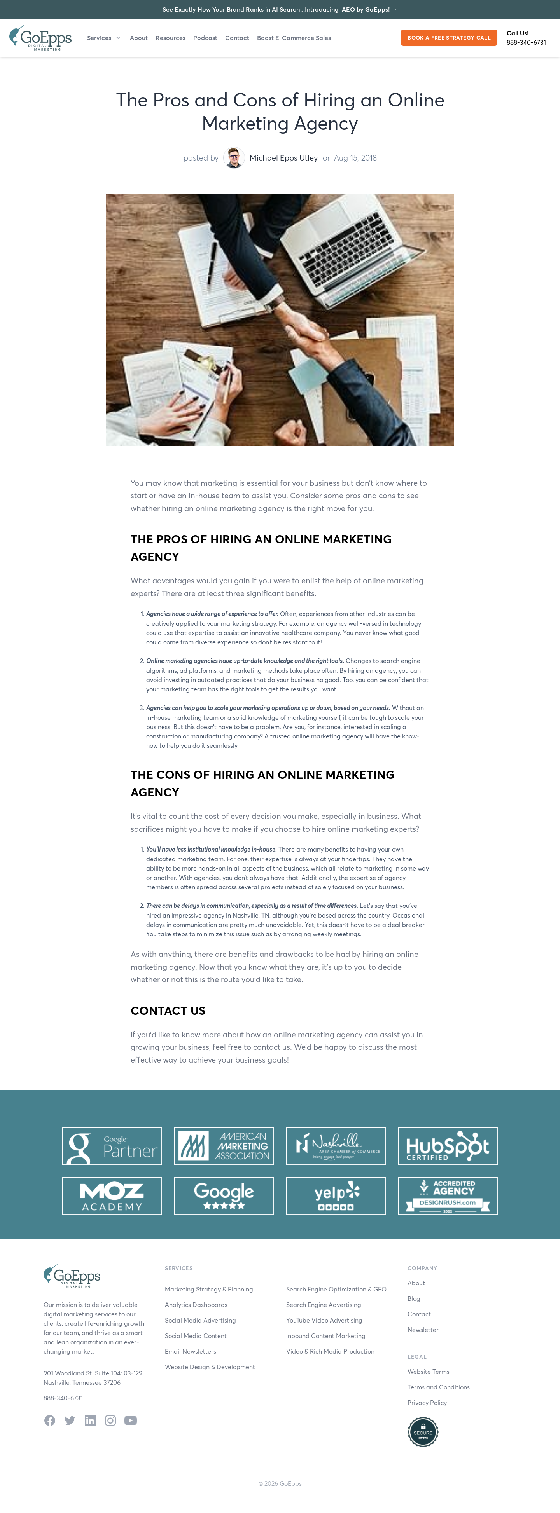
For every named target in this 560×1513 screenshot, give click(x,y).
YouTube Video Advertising (324, 1320)
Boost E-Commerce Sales (294, 37)
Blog (414, 1298)
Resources (171, 37)
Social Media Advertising (200, 1320)
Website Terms (429, 1371)
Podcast (205, 37)
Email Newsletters (190, 1351)
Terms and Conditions (439, 1387)
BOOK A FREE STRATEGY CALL (449, 37)
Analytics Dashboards (196, 1304)
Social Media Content (196, 1336)
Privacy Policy (427, 1402)
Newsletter (423, 1329)
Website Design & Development (210, 1367)
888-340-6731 (526, 42)
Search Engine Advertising (323, 1304)
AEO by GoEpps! (369, 9)
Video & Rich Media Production (330, 1351)
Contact (237, 37)
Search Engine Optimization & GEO (336, 1289)
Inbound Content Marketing (326, 1336)
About (139, 37)
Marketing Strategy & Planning (209, 1289)
